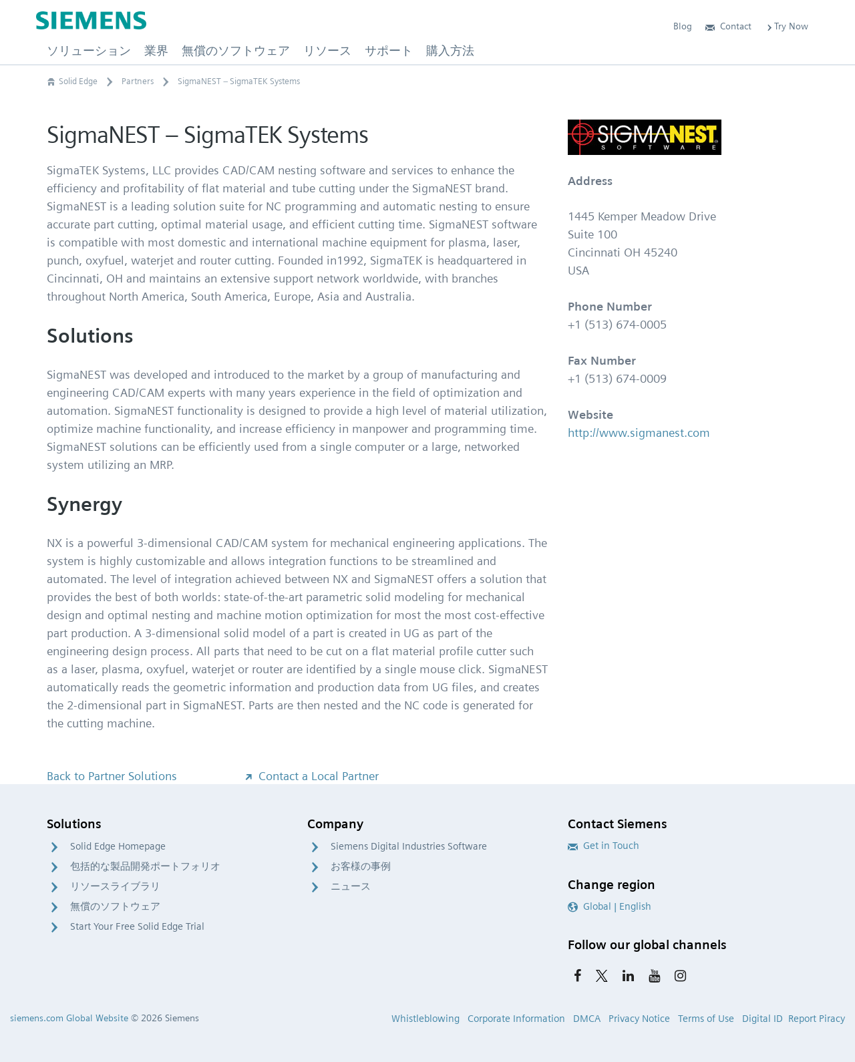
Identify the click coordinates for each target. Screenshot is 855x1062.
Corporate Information (516, 1019)
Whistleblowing (425, 1019)
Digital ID (762, 1019)
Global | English (609, 906)
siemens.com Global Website (69, 1018)
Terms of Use (706, 1019)
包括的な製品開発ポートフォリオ (145, 866)
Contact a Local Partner (310, 776)
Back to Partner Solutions (112, 776)
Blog (682, 26)
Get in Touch (603, 846)
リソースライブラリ (115, 886)
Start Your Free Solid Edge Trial (137, 926)
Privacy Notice (639, 1019)
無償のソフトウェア (115, 906)
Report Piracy (816, 1019)
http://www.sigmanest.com (639, 432)
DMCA (587, 1019)
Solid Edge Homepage (118, 846)
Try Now (786, 26)
